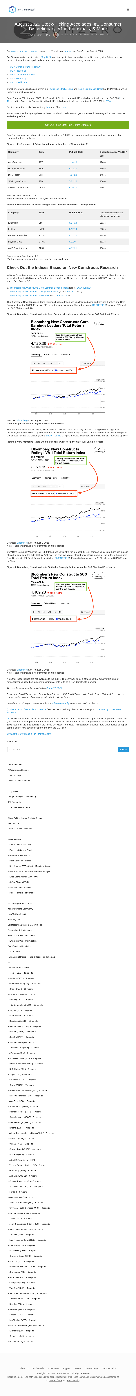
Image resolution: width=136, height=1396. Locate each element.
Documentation (109, 1367)
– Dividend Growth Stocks (19, 886)
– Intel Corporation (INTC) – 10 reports (25, 1003)
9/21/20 (73, 234)
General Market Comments (20, 827)
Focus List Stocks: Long (61, 89)
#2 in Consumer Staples (22, 74)
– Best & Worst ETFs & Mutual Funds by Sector (29, 864)
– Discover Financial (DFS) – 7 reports (25, 1094)
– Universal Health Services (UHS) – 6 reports (29, 1206)
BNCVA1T (72, 290)
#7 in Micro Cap (18, 78)
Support (66, 1367)
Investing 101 (14, 918)
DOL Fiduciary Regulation (19, 945)
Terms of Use (55, 1379)
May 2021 (46, 57)
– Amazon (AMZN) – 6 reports (21, 1158)
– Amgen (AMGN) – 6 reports (21, 1196)
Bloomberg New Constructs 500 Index (29, 294)
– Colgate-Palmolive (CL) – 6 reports (24, 1180)
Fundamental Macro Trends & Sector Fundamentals (31, 955)
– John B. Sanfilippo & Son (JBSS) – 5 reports (29, 1222)
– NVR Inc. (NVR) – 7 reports (21, 1137)
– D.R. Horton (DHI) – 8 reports (22, 1067)
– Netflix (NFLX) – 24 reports (21, 977)
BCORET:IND (84, 286)
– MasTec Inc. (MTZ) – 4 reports (22, 1318)
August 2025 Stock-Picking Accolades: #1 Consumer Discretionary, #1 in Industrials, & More (68, 26)
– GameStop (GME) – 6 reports (22, 1169)
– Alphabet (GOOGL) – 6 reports (22, 1174)
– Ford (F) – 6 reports (17, 1190)
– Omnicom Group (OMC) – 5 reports (25, 1254)
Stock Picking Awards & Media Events (25, 816)
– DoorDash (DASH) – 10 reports (23, 1019)
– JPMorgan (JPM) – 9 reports (21, 1051)
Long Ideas (13, 790)
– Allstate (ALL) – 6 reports (20, 1217)
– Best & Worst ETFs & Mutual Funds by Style (29, 870)
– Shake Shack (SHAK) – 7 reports (24, 1105)
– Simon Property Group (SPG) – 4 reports (27, 1292)
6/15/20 (73, 186)
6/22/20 (73, 167)
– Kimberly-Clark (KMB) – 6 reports (24, 1212)
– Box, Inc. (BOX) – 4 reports (21, 1302)
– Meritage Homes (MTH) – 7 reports (24, 1110)
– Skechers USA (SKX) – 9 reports (23, 1046)
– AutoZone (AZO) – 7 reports (21, 1099)
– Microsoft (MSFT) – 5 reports (22, 1276)
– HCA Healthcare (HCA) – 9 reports (24, 1057)
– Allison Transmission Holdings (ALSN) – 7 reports (31, 1131)
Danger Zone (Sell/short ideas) (22, 795)
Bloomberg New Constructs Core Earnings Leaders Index (39, 286)
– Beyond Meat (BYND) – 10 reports (24, 1025)
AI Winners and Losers (18, 768)
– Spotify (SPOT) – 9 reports (21, 1035)
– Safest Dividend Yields (19, 880)
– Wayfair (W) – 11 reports (20, 1009)
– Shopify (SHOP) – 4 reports (21, 1313)
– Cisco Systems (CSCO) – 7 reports (24, 1115)
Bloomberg (22, 419)
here (48, 107)
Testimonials (13, 822)
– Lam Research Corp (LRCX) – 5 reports (27, 1238)
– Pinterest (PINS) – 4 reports (21, 1308)
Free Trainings (14, 774)
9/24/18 (73, 221)
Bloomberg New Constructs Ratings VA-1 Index (34, 290)
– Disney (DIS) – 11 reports (20, 998)
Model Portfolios (15, 838)
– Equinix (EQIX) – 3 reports (20, 1340)
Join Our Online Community (20, 907)
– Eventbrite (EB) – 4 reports (21, 1329)
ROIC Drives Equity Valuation (21, 934)
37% (108, 101)
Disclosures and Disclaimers (87, 1375)
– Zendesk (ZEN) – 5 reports (21, 1233)
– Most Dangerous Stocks (19, 859)
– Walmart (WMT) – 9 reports (21, 1041)
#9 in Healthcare (18, 82)
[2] (120, 98)
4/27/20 (73, 173)
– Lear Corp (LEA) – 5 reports (21, 1244)
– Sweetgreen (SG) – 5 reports (22, 1270)
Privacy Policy (73, 1379)
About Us (24, 1367)
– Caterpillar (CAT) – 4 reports (21, 1281)
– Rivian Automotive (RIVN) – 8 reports (25, 1062)
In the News (53, 1367)
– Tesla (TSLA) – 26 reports (20, 971)
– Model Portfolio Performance (21, 891)
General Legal (91, 1367)
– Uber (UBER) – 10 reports (20, 1014)
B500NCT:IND (62, 556)
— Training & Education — (20, 902)
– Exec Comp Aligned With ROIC (23, 875)
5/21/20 (73, 179)
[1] (38, 51)
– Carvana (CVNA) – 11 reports (22, 993)
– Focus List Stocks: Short (20, 848)
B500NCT (62, 294)
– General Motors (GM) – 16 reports (24, 982)
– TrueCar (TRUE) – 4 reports (21, 1286)
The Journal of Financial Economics (28, 708)
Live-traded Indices (16, 763)
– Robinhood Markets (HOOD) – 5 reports (27, 1265)
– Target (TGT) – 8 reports (20, 1073)
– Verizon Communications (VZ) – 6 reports (27, 1164)
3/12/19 (73, 227)
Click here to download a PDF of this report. (29, 732)
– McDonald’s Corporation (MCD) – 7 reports (28, 1089)
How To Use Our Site (17, 912)
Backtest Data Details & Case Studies (25, 923)
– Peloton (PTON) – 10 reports (22, 1030)
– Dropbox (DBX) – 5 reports (21, 1260)
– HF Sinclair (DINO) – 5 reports (22, 1249)
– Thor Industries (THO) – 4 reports (24, 1297)
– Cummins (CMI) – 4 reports (21, 1334)
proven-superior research (24, 51)
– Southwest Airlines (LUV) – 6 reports (25, 1185)
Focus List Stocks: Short (90, 89)
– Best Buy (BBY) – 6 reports (21, 1153)
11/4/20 (73, 160)
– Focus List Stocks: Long (19, 843)
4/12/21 (73, 246)
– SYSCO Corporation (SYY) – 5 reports (26, 1228)
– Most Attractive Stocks (19, 854)
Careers (77, 1367)
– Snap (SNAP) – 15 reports (20, 987)
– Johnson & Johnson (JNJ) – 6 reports (25, 1201)
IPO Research (14, 800)
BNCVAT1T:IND (53, 434)
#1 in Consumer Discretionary (25, 66)
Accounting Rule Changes (19, 929)
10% (9, 101)
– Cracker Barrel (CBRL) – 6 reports (24, 1147)
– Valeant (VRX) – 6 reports (20, 1142)
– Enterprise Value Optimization (22, 939)
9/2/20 (72, 240)
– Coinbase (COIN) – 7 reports (22, 1078)
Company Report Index (18, 966)
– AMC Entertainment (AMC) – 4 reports (26, 1324)
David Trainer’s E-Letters (19, 779)
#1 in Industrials (18, 70)
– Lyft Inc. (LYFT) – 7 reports (21, 1126)
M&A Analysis (14, 950)
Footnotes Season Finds (19, 806)
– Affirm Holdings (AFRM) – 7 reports (24, 1121)
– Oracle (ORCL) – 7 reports (21, 1083)
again (68, 51)
